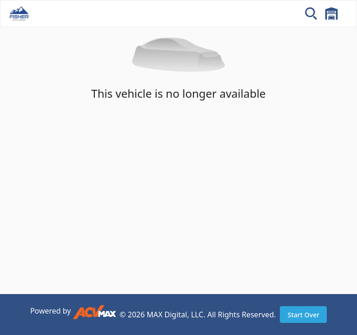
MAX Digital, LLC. (176, 314)
